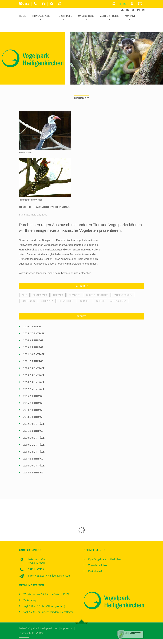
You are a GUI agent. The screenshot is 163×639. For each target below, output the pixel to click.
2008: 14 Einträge (34, 443)
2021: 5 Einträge (33, 353)
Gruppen (85, 292)
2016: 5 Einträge (33, 388)
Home (22, 16)
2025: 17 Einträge (34, 325)
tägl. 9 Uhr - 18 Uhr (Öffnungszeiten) (44, 598)
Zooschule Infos (97, 557)
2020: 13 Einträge (34, 360)
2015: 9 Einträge (33, 395)
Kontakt (130, 16)
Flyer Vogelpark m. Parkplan (104, 551)
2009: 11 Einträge (34, 436)
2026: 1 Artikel (32, 318)
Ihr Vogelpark (41, 16)
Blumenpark (40, 286)
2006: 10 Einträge (34, 457)
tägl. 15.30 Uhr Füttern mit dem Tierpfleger (48, 604)
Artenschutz (118, 292)
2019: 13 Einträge (34, 367)
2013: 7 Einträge (33, 408)
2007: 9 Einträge (33, 450)
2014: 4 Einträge (33, 402)
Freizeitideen (63, 16)
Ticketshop (30, 592)
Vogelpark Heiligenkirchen (43, 620)
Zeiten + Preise (109, 16)
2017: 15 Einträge (34, 381)
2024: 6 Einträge (33, 332)
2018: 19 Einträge (34, 374)
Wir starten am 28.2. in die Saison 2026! (46, 586)
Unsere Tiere (86, 16)
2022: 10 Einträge (34, 346)
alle (24, 286)
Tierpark (58, 286)
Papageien (74, 286)
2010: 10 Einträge (34, 429)
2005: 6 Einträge (33, 464)
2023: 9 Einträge (33, 339)
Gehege (100, 292)
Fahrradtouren (123, 286)
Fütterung (28, 292)
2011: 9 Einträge (33, 422)
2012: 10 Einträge (34, 415)
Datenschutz (27, 624)
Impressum (66, 620)
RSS (40, 624)
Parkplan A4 (95, 563)
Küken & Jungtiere (97, 286)
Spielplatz (47, 292)
